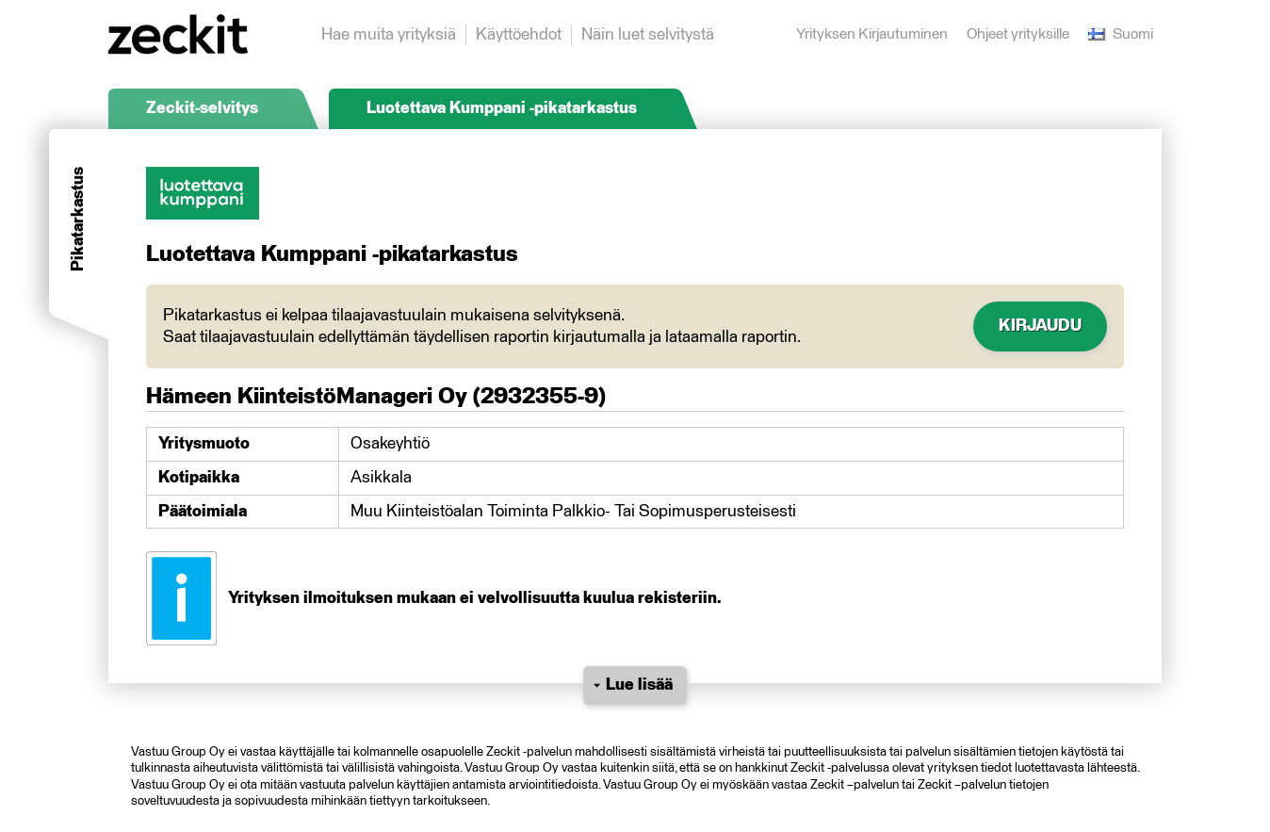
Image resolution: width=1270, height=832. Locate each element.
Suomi (1120, 34)
